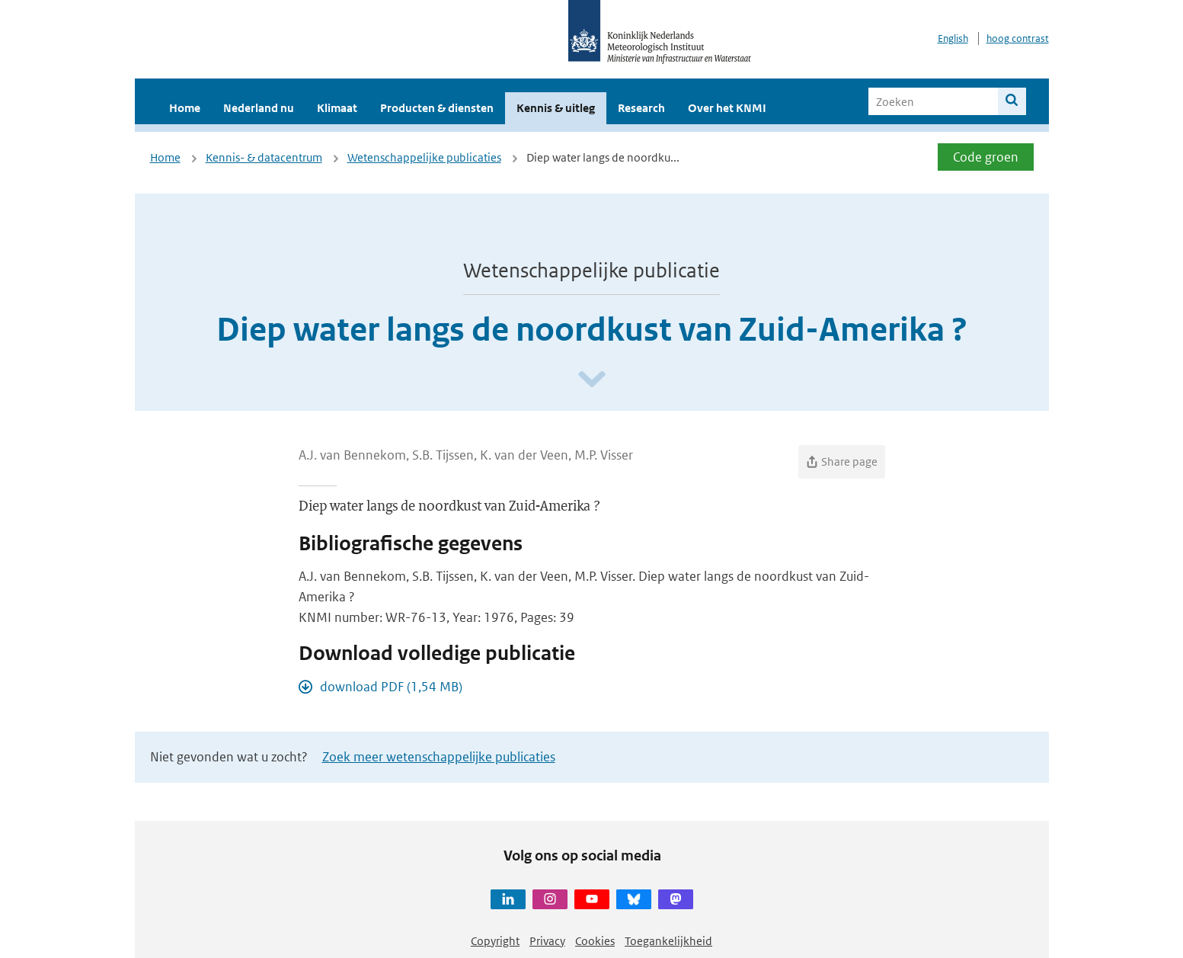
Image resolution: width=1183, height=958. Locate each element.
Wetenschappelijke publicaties (424, 157)
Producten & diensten (437, 108)
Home (184, 108)
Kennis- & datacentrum (264, 157)
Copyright (495, 941)
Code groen (985, 157)
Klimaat (337, 108)
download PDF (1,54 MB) (391, 686)
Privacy (547, 941)
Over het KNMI (727, 108)
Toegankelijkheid (668, 941)
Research (641, 108)
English (953, 38)
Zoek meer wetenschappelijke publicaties (438, 756)
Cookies (595, 941)
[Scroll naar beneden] (592, 380)
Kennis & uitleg (555, 108)
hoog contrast (1017, 38)
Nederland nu (258, 108)
